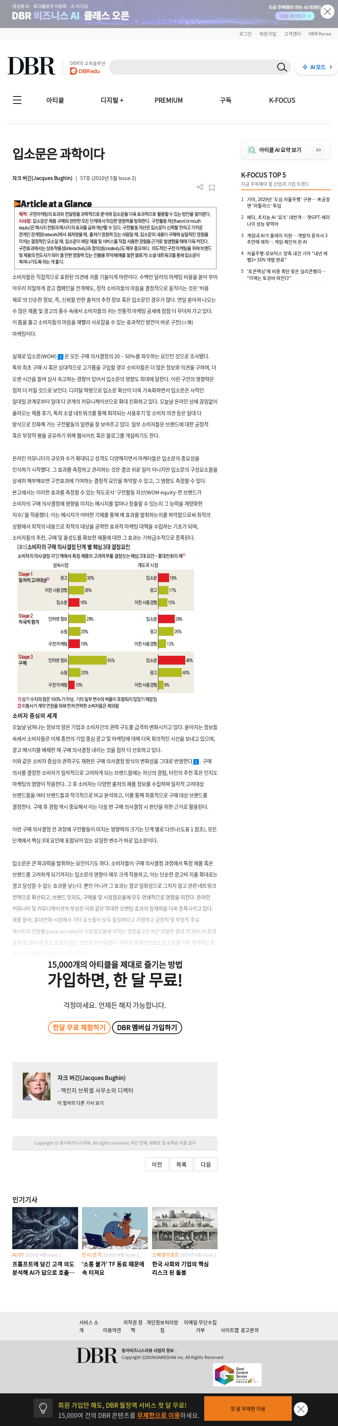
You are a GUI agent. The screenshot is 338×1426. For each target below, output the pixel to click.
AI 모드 (318, 67)
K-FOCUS (282, 100)
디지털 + (112, 100)
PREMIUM (168, 100)
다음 (206, 1164)
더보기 (200, 187)
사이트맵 (230, 1329)
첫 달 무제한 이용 (247, 1408)
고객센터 (292, 33)
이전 (157, 1164)
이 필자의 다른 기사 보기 (80, 1102)
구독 (226, 100)
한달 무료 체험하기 (79, 1027)
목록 (181, 1164)
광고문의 (250, 1329)
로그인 (245, 33)
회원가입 (268, 33)
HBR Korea (320, 33)
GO (318, 149)
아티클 (55, 100)
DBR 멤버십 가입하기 (147, 1027)
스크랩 (212, 188)
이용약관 (112, 1329)
